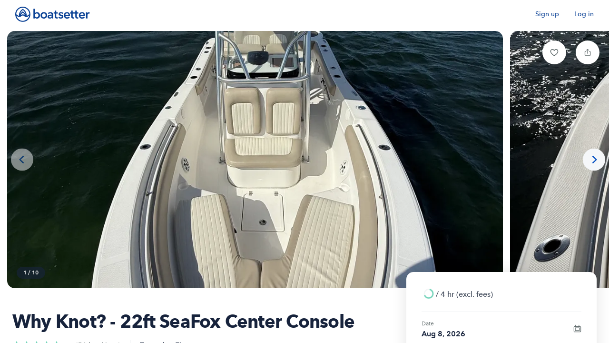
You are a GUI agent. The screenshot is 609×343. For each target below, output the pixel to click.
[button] (554, 52)
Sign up (547, 14)
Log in (584, 14)
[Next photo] (594, 160)
